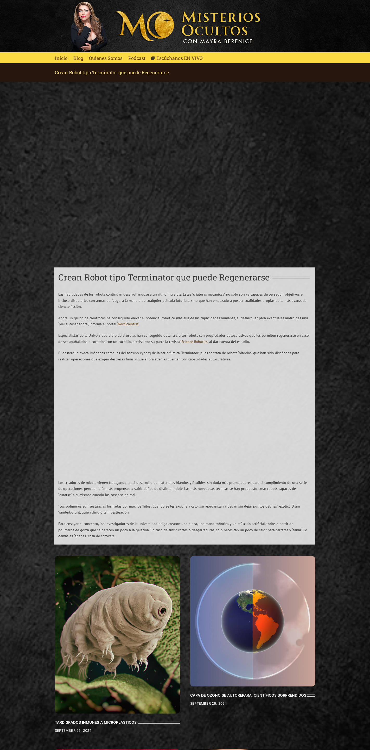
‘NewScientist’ (127, 324)
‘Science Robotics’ (194, 341)
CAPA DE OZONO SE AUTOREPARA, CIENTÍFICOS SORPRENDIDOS (248, 695)
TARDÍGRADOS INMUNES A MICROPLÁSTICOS (96, 722)
